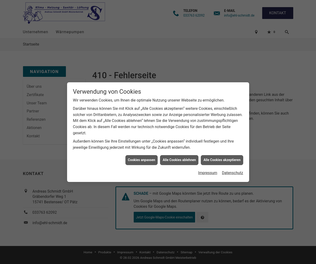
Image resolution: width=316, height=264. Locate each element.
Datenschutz (232, 171)
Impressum (207, 171)
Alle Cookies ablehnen (179, 158)
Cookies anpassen (141, 158)
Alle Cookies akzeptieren (221, 158)
